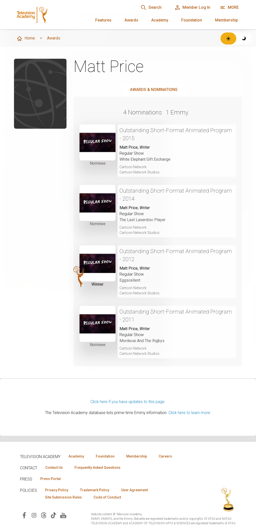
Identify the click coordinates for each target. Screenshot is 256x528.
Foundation (191, 20)
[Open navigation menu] (229, 7)
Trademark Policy (94, 490)
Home (25, 38)
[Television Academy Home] (40, 12)
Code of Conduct (107, 497)
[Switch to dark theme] (244, 38)
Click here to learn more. (189, 412)
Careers (165, 456)
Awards (131, 20)
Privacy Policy (56, 490)
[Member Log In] (192, 7)
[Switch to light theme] (228, 38)
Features (103, 20)
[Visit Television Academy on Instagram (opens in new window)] (34, 515)
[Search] (151, 7)
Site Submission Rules (63, 497)
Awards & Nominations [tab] (154, 89)
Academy (159, 20)
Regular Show (132, 153)
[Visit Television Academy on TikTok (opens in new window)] (53, 515)
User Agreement (134, 490)
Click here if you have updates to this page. (128, 401)
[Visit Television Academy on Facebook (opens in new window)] (24, 515)
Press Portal (50, 479)
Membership (226, 20)
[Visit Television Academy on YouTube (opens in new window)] (63, 515)
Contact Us (54, 468)
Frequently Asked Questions (97, 468)
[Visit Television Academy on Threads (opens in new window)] (44, 515)
